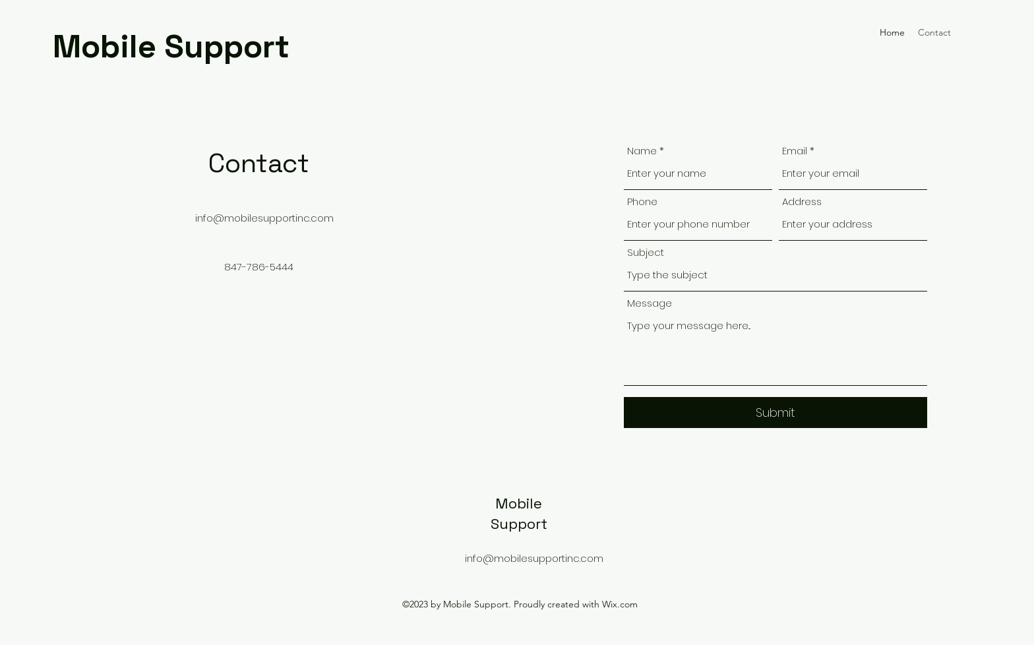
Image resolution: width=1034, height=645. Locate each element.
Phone (642, 201)
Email (794, 151)
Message (649, 303)
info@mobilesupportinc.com (264, 218)
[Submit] (775, 412)
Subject (645, 252)
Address (802, 201)
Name (642, 151)
